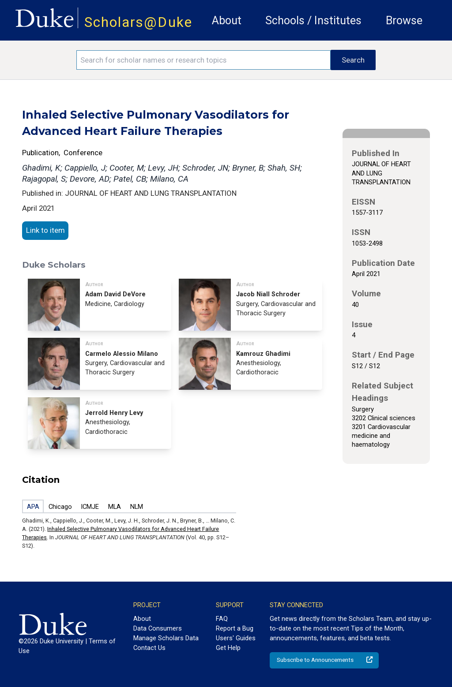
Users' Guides (236, 638)
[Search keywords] (203, 60)
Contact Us (149, 648)
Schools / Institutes (313, 20)
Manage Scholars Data (166, 638)
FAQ (222, 619)
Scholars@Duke (138, 22)
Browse (404, 20)
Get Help (228, 648)
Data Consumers (157, 628)
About (226, 20)
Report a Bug (234, 628)
